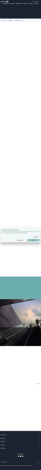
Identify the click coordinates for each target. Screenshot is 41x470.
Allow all (33, 240)
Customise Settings (20, 240)
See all (38, 383)
